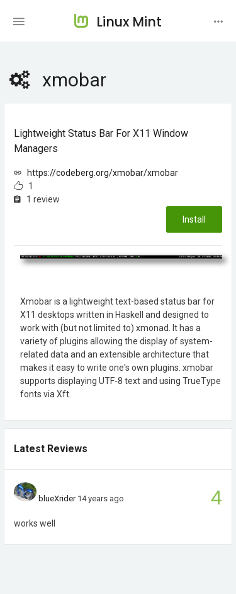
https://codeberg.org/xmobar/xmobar (102, 173)
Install (194, 219)
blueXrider (57, 498)
